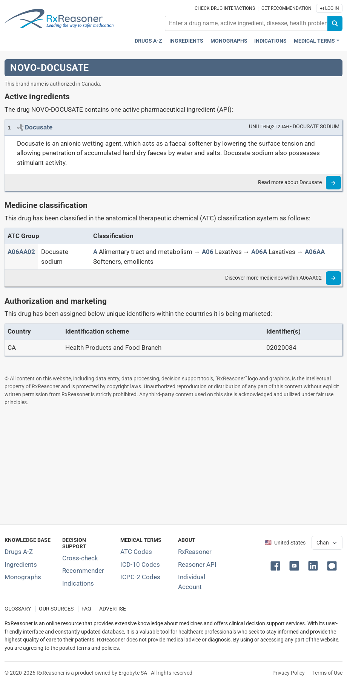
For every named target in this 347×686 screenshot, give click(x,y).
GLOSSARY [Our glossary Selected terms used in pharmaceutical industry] (18, 609)
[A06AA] (315, 251)
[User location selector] (327, 542)
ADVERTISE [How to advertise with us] (112, 609)
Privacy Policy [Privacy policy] (288, 673)
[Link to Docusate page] (38, 127)
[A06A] (259, 251)
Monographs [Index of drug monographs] (23, 577)
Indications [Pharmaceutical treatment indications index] (270, 41)
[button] (277, 565)
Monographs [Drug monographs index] (228, 41)
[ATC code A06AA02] (21, 251)
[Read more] (333, 182)
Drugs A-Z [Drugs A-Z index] (148, 41)
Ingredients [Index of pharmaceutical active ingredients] (21, 564)
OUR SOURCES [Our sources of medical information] (56, 609)
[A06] (207, 251)
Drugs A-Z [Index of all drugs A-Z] (19, 551)
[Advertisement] (173, 465)
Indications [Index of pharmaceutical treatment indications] (78, 583)
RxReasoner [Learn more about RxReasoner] (195, 551)
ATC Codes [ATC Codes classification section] (136, 551)
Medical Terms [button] (314, 41)
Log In (329, 8)
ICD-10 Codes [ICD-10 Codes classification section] (140, 564)
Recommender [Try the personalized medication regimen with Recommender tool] (83, 570)
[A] (95, 251)
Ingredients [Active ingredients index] (186, 41)
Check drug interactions (225, 8)
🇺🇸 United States (285, 543)
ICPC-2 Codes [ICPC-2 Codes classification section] (140, 577)
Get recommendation (286, 8)
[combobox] (246, 23)
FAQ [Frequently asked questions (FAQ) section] (86, 609)
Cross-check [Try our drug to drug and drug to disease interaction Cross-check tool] (80, 558)
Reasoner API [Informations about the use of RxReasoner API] (197, 564)
